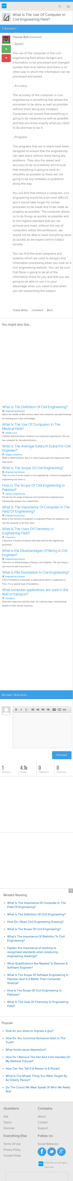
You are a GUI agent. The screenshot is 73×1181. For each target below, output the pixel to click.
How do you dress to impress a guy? (30, 1031)
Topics (8, 1122)
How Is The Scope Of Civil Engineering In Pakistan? (33, 487)
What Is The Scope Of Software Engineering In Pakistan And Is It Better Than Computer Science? (38, 979)
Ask (6, 1116)
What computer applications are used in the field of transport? (35, 592)
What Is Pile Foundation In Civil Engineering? (35, 572)
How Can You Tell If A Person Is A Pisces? (33, 1069)
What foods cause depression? (26, 1050)
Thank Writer (20, 310)
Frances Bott (20, 37)
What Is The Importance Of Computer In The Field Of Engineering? (36, 509)
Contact (42, 1122)
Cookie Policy (12, 1155)
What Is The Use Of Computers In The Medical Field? (31, 426)
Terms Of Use (12, 1144)
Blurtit (4, 5)
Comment (37, 310)
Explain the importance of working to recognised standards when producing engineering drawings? (32, 952)
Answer (61, 755)
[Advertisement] (36, 366)
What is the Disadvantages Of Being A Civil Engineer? (34, 553)
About (42, 1116)
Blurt (50, 310)
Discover (9, 1128)
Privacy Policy (12, 1149)
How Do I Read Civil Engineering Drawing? (35, 922)
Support (43, 1128)
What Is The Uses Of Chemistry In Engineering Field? (27, 531)
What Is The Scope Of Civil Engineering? (32, 468)
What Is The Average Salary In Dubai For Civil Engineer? (36, 448)
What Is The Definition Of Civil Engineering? (35, 407)
